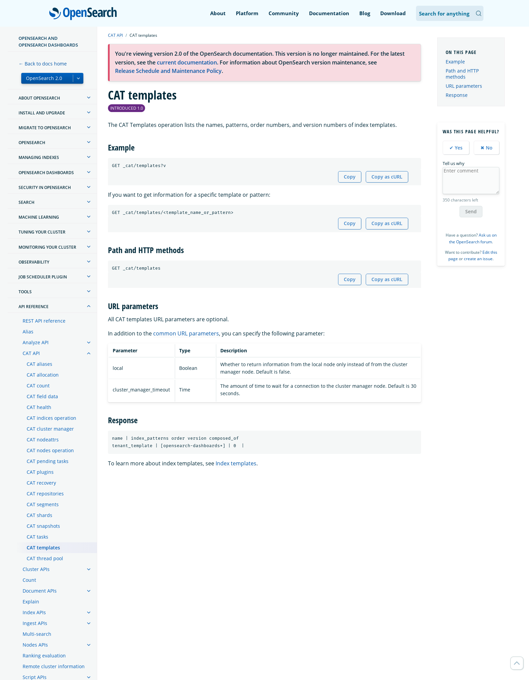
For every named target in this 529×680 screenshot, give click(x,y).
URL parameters (464, 86)
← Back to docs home (43, 63)
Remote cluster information (54, 666)
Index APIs (34, 612)
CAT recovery (41, 483)
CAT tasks (37, 537)
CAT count (38, 385)
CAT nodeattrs (43, 439)
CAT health (39, 407)
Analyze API (36, 342)
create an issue (478, 259)
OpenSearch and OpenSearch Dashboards (48, 41)
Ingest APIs (35, 623)
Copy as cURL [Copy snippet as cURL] (386, 176)
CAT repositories (45, 493)
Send (471, 211)
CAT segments (43, 504)
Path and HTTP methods (462, 73)
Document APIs (40, 591)
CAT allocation (43, 375)
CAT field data (42, 396)
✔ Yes (456, 147)
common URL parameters (186, 333)
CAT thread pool (45, 558)
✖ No (486, 147)
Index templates (236, 463)
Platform (247, 13)
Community (284, 13)
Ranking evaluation (44, 655)
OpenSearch (84, 14)
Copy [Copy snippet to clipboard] (350, 176)
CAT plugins (40, 472)
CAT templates (43, 547)
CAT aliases (39, 364)
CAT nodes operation (50, 450)
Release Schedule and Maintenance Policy (168, 71)
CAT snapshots (43, 526)
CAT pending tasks (47, 461)
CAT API (31, 353)
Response (457, 95)
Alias (28, 331)
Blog (364, 13)
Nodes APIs (35, 645)
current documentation (187, 62)
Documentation (329, 13)
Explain (31, 601)
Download (393, 13)
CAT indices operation (51, 418)
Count (29, 580)
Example (455, 61)
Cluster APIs (36, 569)
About (218, 13)
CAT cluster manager (50, 429)
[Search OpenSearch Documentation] (449, 13)
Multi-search (37, 634)
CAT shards (39, 515)
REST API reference (44, 321)
